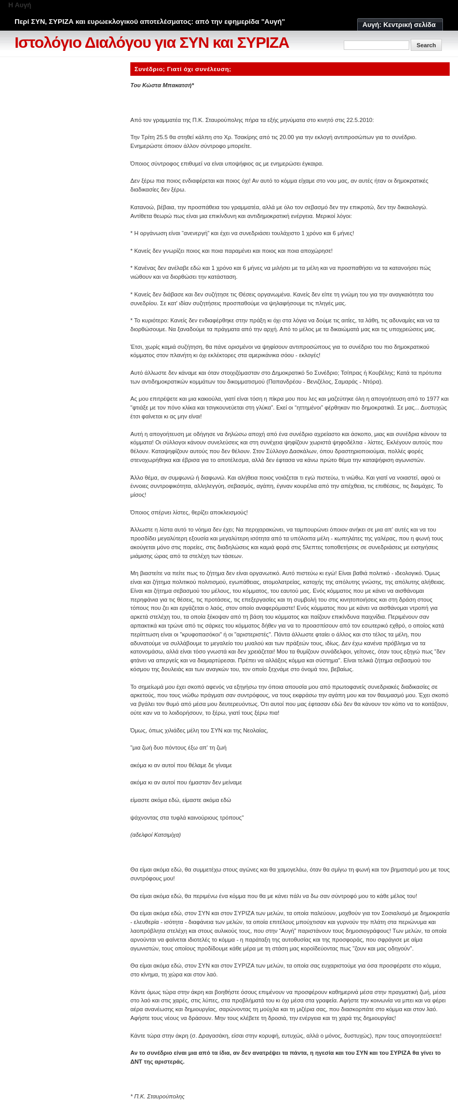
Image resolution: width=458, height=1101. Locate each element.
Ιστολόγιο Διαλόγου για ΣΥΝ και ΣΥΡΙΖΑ (152, 42)
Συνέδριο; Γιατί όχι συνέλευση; (183, 68)
